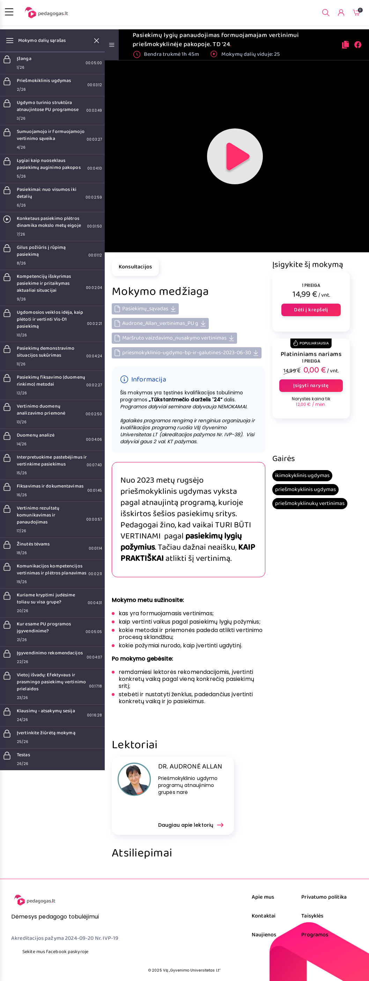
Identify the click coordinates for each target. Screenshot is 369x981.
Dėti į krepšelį (311, 310)
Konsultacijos (135, 266)
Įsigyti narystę (311, 385)
